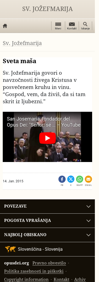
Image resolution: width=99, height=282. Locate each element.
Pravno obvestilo (49, 263)
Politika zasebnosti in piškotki (34, 271)
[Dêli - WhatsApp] (79, 181)
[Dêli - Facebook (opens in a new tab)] (62, 181)
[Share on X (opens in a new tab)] (71, 181)
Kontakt (61, 279)
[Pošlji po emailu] (88, 181)
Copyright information (26, 279)
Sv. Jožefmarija (47, 8)
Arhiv (80, 279)
